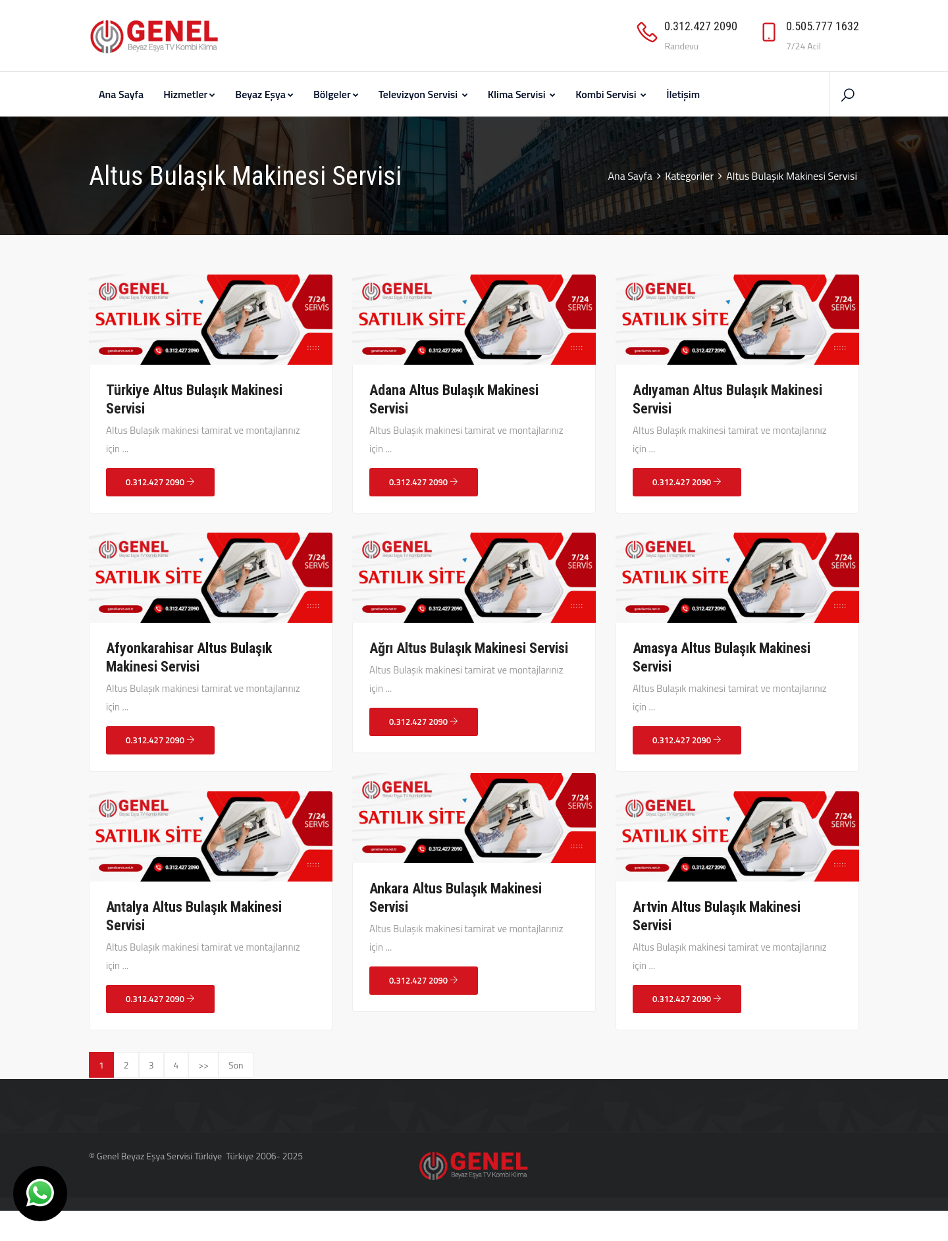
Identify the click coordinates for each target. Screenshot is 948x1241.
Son (236, 1065)
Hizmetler (189, 94)
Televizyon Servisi (423, 94)
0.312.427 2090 (160, 481)
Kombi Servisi (610, 94)
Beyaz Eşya (264, 94)
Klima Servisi (522, 94)
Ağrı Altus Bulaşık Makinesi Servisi (468, 648)
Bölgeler (336, 94)
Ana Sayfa (121, 94)
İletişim (683, 94)
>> (203, 1065)
